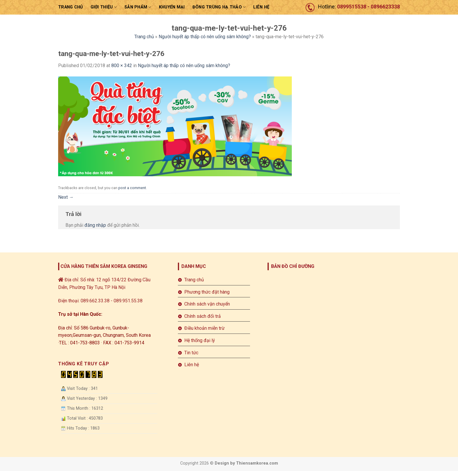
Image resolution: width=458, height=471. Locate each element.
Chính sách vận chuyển (207, 304)
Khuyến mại (172, 7)
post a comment (132, 188)
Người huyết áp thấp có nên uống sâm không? (205, 36)
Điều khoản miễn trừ (204, 328)
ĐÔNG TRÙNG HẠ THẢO (219, 7)
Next (66, 197)
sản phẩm (137, 7)
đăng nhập (95, 225)
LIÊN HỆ (261, 7)
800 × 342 (121, 65)
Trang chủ (70, 7)
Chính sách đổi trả (202, 316)
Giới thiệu (104, 7)
